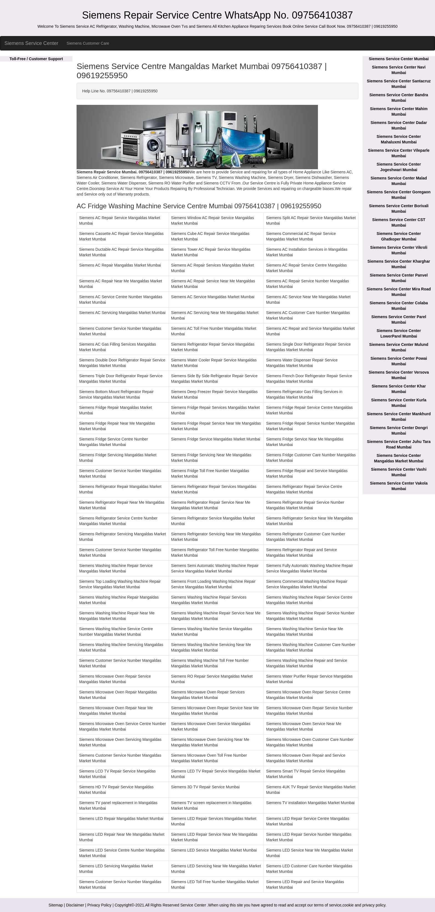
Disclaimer (75, 905)
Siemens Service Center (31, 43)
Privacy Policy (99, 905)
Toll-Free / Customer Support (36, 59)
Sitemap (56, 905)
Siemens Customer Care (88, 43)
